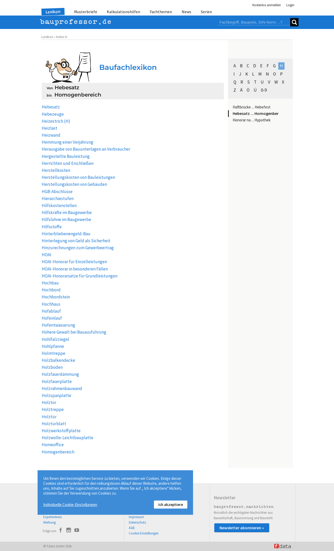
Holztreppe (53, 409)
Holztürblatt (54, 424)
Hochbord (51, 290)
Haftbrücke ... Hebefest (252, 107)
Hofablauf (51, 311)
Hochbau (50, 283)
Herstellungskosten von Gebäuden (74, 184)
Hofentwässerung (58, 325)
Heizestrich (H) (56, 121)
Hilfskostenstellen (59, 205)
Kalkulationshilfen (123, 11)
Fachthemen (161, 11)
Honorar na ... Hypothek (252, 119)
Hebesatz (51, 107)
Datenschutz (137, 522)
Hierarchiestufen (58, 198)
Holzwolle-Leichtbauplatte (67, 437)
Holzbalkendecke (58, 360)
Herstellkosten (56, 170)
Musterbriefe (85, 11)
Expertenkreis (52, 517)
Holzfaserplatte (57, 381)
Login (290, 5)
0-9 (264, 90)
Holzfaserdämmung (60, 374)
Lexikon (52, 12)
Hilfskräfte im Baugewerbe (67, 212)
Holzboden (52, 367)
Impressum (136, 517)
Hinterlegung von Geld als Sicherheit (76, 241)
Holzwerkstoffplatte (61, 431)
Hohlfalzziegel (55, 339)
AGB (131, 528)
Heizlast (49, 128)
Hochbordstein (56, 297)
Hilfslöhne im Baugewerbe (66, 219)
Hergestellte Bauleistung (66, 156)
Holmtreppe (53, 353)
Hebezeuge (53, 114)
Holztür (49, 417)
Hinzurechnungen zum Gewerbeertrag (78, 248)
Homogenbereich (58, 452)
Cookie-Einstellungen (144, 533)
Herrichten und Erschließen (68, 163)
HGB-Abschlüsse (57, 191)
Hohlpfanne (53, 346)
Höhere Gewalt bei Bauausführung (74, 332)
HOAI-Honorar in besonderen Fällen (75, 269)
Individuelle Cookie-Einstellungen (70, 504)
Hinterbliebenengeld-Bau (66, 234)
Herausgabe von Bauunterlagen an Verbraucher (86, 149)
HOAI (46, 255)
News (186, 11)
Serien (206, 11)
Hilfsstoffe (52, 227)
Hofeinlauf (52, 318)
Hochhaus (51, 304)
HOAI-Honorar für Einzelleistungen (74, 262)
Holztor (49, 402)
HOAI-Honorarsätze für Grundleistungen (79, 276)
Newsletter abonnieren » (241, 527)
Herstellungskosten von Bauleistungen (78, 177)
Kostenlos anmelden (266, 5)
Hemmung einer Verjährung (67, 142)
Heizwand (51, 135)
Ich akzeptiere (170, 504)
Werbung (49, 522)
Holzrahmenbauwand (62, 388)
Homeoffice (53, 444)
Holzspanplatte (56, 395)
